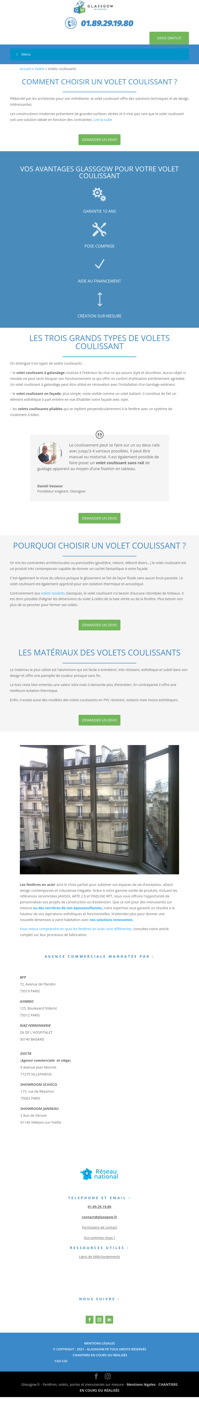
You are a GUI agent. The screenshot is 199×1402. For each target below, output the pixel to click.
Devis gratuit (166, 40)
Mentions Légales (99, 1348)
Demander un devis (99, 144)
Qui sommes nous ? (99, 1242)
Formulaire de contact (99, 1232)
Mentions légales (141, 1389)
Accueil (25, 73)
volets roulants (53, 598)
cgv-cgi (61, 1365)
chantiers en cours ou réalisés (99, 1360)
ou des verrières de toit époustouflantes (67, 912)
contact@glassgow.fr (99, 1222)
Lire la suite (102, 124)
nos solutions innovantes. (111, 924)
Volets (39, 73)
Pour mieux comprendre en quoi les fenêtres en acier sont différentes (75, 933)
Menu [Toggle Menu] (23, 59)
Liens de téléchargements (99, 1261)
